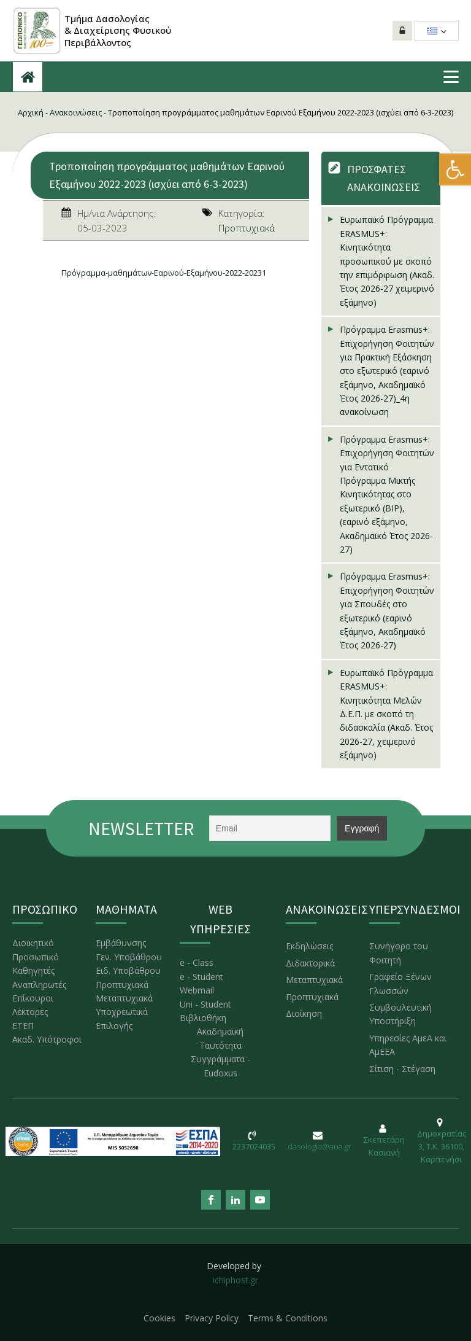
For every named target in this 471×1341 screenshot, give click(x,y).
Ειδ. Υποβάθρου (128, 970)
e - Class (196, 962)
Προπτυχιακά (246, 228)
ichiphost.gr (235, 1280)
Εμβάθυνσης (121, 943)
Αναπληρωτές (39, 984)
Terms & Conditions (287, 1318)
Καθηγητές (33, 970)
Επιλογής (114, 1026)
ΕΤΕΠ (23, 1026)
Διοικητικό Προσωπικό (35, 949)
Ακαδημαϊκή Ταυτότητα (220, 1038)
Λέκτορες (30, 1011)
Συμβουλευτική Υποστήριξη (400, 1014)
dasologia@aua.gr (319, 1146)
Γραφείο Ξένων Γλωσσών (400, 983)
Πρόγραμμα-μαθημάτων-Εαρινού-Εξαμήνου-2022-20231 (163, 272)
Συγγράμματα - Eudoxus (220, 1065)
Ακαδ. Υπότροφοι (47, 1039)
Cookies (159, 1318)
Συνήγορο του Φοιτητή (398, 952)
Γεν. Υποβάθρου (129, 957)
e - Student (201, 976)
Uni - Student (205, 1004)
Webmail (197, 990)
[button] (455, 169)
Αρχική (31, 112)
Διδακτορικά (310, 963)
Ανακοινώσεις (76, 112)
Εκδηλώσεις (309, 946)
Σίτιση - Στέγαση (402, 1069)
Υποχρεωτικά (122, 1011)
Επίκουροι (32, 998)
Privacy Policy (212, 1318)
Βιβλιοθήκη (203, 1018)
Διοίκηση (304, 1013)
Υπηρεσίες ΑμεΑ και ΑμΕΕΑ (407, 1044)
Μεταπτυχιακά (124, 998)
